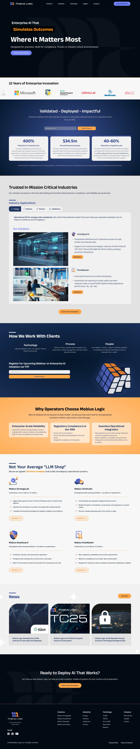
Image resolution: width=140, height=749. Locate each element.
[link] (77, 257)
